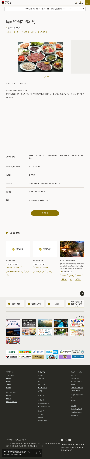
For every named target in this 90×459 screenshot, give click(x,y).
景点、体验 (41, 372)
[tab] (45, 77)
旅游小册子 (74, 375)
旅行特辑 (8, 395)
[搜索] (76, 2)
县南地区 (8, 381)
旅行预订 (40, 391)
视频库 (73, 385)
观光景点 (9, 32)
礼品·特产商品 (42, 388)
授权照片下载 (75, 378)
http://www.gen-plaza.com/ (40, 200)
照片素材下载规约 (76, 381)
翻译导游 (40, 417)
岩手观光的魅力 (10, 375)
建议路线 (8, 399)
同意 (36, 453)
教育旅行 (73, 400)
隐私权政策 (74, 415)
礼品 (17, 32)
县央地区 (8, 378)
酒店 (8, 275)
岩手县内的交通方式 (44, 406)
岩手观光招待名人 (43, 421)
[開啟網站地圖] (87, 2)
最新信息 (73, 406)
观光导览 (40, 414)
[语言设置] (81, 3)
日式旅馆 (78, 279)
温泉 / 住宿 (41, 385)
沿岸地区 (8, 385)
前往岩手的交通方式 (44, 403)
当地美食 (24, 32)
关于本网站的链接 (76, 409)
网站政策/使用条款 (76, 412)
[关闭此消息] (83, 8)
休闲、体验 (41, 378)
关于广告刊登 (80, 317)
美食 (39, 381)
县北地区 (8, 388)
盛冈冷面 (33, 32)
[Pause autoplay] (48, 77)
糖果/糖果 (42, 32)
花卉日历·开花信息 (11, 402)
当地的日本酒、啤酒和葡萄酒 (14, 271)
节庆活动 (41, 395)
